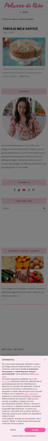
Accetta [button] (35, 430)
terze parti (6, 381)
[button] (45, 360)
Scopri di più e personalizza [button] (24, 436)
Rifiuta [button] (13, 430)
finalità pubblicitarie (30, 394)
